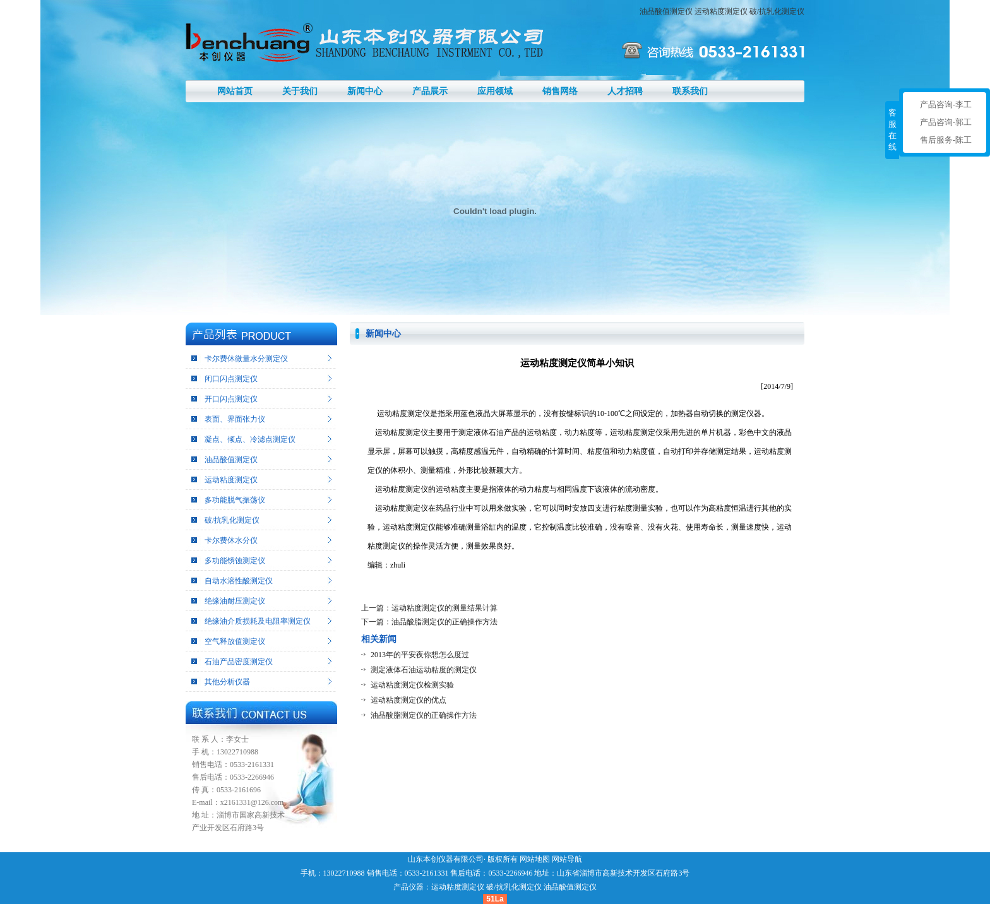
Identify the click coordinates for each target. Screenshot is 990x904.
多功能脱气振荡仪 (235, 500)
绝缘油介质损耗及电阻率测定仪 (258, 621)
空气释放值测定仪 (235, 641)
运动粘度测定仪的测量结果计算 (444, 608)
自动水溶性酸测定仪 (239, 580)
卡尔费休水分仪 (231, 540)
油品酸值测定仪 (666, 11)
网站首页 (235, 91)
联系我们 (690, 91)
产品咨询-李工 (946, 104)
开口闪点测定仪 (231, 399)
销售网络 (560, 91)
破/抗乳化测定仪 (776, 11)
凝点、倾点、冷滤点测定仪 (250, 439)
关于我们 (300, 91)
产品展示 (430, 91)
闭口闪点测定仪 (231, 378)
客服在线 (892, 130)
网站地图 (535, 859)
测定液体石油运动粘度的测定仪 (424, 669)
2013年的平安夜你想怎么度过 (420, 654)
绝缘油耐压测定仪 (235, 601)
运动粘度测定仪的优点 (408, 700)
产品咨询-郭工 (946, 122)
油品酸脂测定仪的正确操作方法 (444, 621)
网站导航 (567, 859)
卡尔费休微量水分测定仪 (246, 358)
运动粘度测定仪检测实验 (412, 685)
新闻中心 (365, 91)
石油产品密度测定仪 (239, 661)
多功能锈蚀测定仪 (235, 560)
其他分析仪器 (227, 681)
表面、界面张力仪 (235, 419)
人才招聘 (625, 91)
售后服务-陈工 (946, 140)
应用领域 (495, 91)
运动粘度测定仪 (721, 11)
